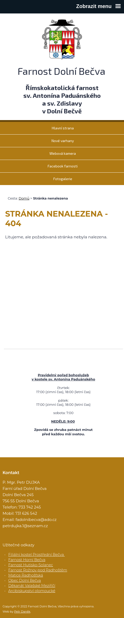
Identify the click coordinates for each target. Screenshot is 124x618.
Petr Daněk (22, 611)
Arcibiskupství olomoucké (31, 590)
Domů (24, 198)
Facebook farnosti (63, 166)
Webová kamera (62, 153)
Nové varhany (63, 140)
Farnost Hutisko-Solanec (30, 565)
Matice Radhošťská (25, 575)
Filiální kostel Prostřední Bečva (36, 554)
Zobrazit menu (98, 6)
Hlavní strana (63, 128)
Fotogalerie (62, 178)
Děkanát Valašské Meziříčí (31, 585)
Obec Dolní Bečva (24, 580)
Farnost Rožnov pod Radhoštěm (37, 570)
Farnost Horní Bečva (26, 559)
